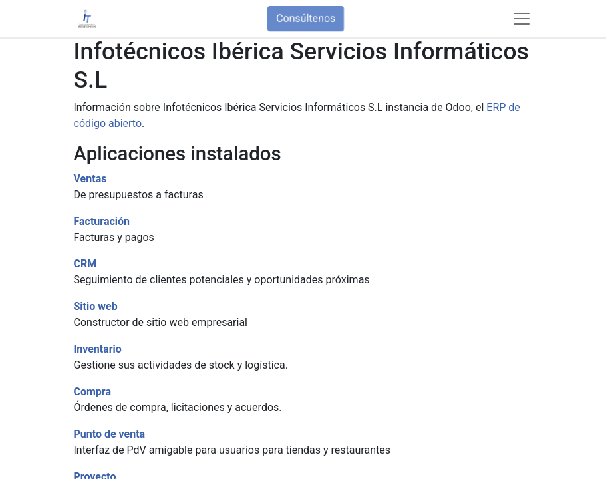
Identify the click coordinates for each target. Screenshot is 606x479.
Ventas (90, 178)
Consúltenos (305, 18)
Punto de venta (110, 434)
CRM (85, 263)
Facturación (102, 221)
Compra (93, 391)
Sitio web (96, 306)
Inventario (98, 349)
